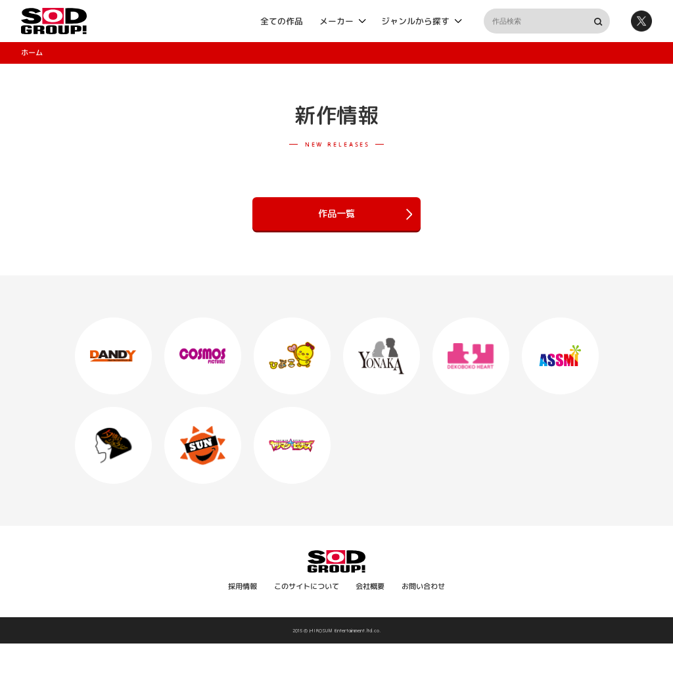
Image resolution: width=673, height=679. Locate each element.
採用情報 (242, 586)
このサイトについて (306, 586)
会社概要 (370, 586)
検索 (597, 21)
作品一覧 (365, 214)
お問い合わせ (423, 586)
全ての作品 (281, 20)
